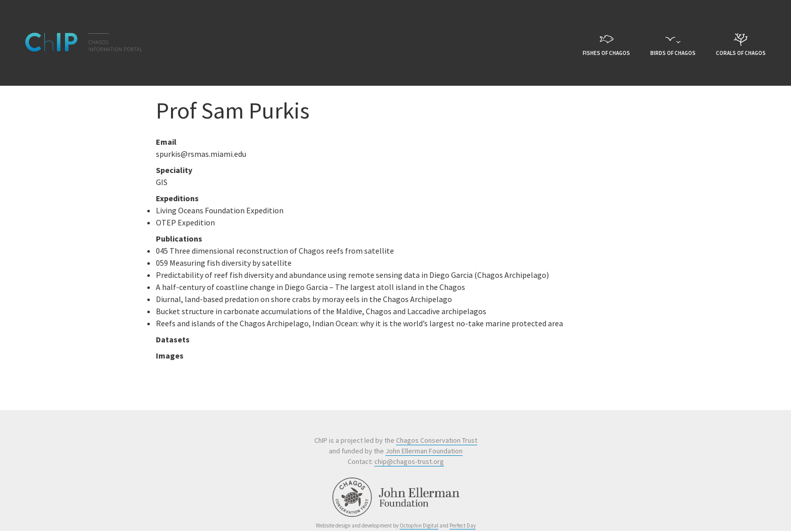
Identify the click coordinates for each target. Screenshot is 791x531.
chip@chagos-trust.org (409, 461)
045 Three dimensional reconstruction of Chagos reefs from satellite (275, 251)
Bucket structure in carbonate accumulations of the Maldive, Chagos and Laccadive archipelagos (321, 311)
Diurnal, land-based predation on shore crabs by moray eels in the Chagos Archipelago (304, 299)
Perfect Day (462, 525)
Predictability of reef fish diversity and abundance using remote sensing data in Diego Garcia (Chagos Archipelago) (352, 275)
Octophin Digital (419, 525)
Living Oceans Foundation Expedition (220, 210)
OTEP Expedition (185, 222)
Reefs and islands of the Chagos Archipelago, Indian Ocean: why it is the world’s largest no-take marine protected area (359, 323)
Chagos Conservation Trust (436, 440)
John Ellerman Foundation (424, 450)
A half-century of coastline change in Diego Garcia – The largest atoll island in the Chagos (310, 287)
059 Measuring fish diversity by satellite (224, 263)
